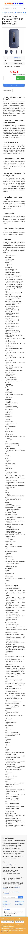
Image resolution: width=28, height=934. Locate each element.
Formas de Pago (19, 904)
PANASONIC (17, 58)
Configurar (4, 921)
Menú (4, 12)
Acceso (11, 12)
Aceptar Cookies (19, 921)
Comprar (20, 78)
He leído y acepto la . (11, 892)
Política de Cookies (6, 932)
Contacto (18, 12)
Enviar (20, 897)
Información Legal (19, 901)
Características (7, 90)
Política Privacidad (7, 903)
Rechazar (11, 921)
